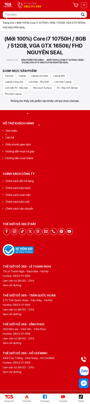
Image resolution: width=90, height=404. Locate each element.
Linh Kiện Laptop (63, 81)
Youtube (63, 398)
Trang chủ (8, 22)
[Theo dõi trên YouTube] (69, 231)
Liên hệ (9, 137)
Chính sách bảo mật (17, 201)
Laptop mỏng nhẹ (14, 81)
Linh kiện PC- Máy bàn (16, 88)
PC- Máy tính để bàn (67, 88)
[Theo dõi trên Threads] (38, 231)
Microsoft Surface (42, 88)
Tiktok (81, 398)
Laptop (22, 75)
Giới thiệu (11, 130)
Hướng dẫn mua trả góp (20, 151)
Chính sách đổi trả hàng (19, 181)
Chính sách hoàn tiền (18, 195)
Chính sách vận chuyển (19, 208)
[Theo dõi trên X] (30, 231)
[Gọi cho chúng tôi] (53, 231)
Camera (9, 75)
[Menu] (84, 5)
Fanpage (45, 398)
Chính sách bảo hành (17, 188)
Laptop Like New (39, 75)
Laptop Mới (59, 75)
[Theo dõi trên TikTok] (22, 231)
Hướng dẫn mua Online (19, 158)
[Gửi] (83, 14)
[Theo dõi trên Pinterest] (61, 231)
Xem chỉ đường (12, 285)
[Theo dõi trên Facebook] (6, 231)
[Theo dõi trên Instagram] (14, 231)
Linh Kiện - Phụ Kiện (38, 81)
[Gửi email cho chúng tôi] (45, 231)
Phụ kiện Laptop (13, 94)
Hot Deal (27, 398)
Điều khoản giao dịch (18, 144)
